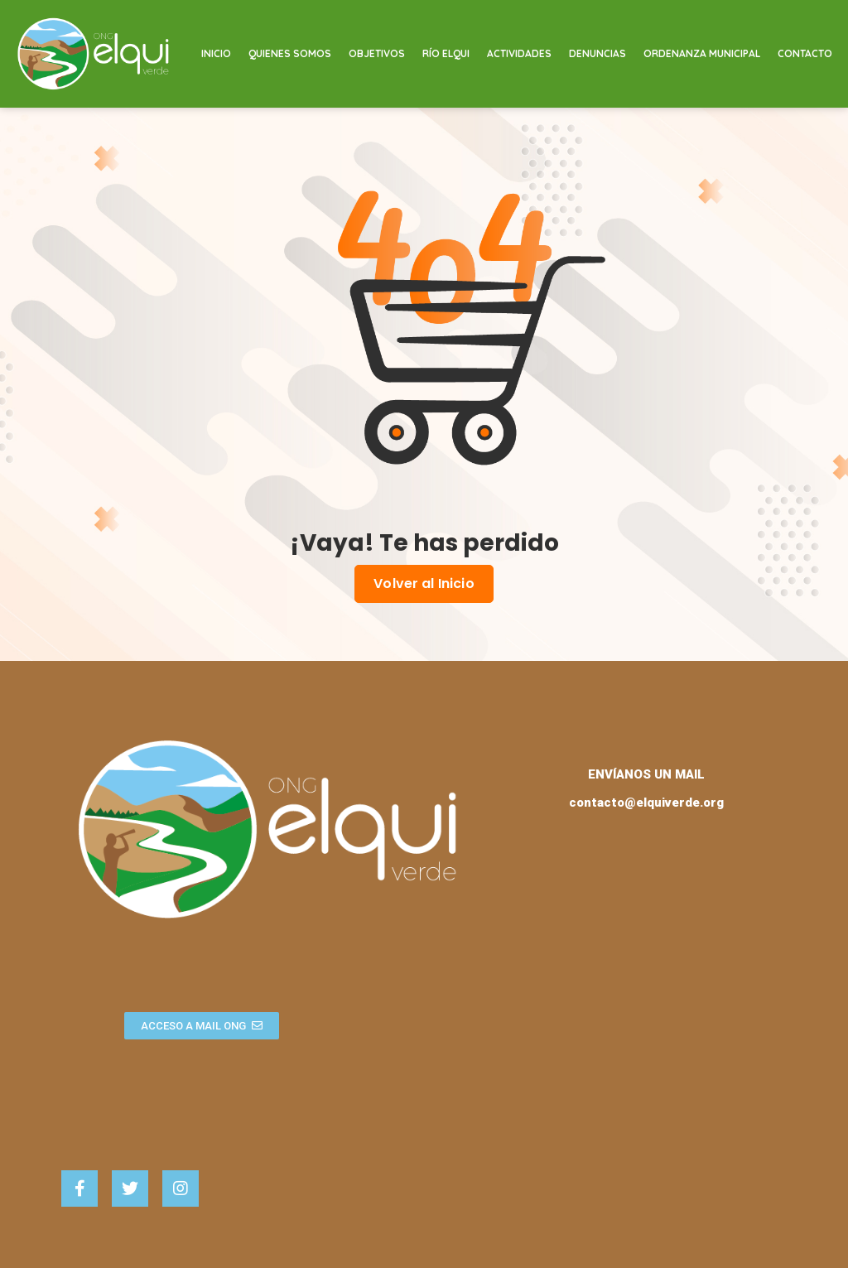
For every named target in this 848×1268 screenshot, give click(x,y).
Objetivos (377, 53)
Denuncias (597, 53)
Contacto (805, 53)
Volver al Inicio (424, 584)
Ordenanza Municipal (701, 53)
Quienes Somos (289, 53)
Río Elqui (446, 53)
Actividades (519, 53)
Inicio (216, 53)
